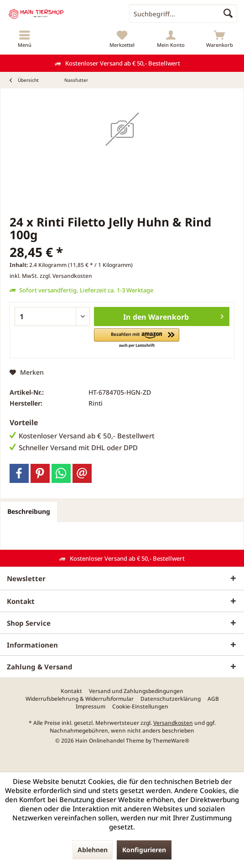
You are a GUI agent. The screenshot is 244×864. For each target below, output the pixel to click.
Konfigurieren (144, 849)
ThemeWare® (171, 740)
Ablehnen (93, 849)
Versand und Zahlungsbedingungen (136, 691)
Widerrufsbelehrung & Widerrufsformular (80, 699)
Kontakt (71, 691)
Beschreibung (28, 511)
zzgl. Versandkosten (66, 276)
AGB (213, 699)
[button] (136, 338)
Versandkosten (173, 723)
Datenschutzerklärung (170, 699)
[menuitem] (24, 39)
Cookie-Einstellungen (140, 706)
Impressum (90, 706)
